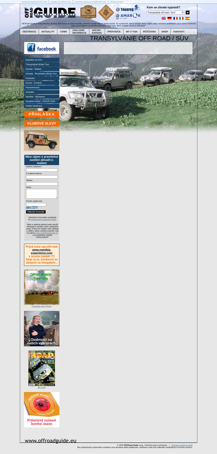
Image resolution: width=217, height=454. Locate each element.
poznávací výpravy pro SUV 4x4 (34, 2)
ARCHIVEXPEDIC (97, 31)
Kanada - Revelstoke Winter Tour (41, 73)
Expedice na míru (34, 60)
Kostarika (30, 78)
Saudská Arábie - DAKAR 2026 (40, 101)
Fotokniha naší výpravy (41, 307)
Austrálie (30, 92)
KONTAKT (179, 31)
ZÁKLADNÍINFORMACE (79, 31)
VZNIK (63, 31)
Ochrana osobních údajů (182, 447)
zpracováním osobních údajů (43, 222)
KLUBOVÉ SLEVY (41, 123)
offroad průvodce (116, 2)
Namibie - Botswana (35, 96)
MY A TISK (132, 31)
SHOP (164, 31)
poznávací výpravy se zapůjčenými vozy (90, 2)
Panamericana (32, 87)
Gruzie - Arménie (34, 83)
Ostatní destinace (34, 106)
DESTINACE (29, 31)
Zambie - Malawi (33, 69)
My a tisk (41, 388)
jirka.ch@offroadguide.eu (47, 235)
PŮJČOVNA (149, 31)
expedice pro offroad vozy (61, 2)
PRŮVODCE (114, 31)
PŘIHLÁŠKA (42, 114)
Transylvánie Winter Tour (37, 64)
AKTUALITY (48, 31)
